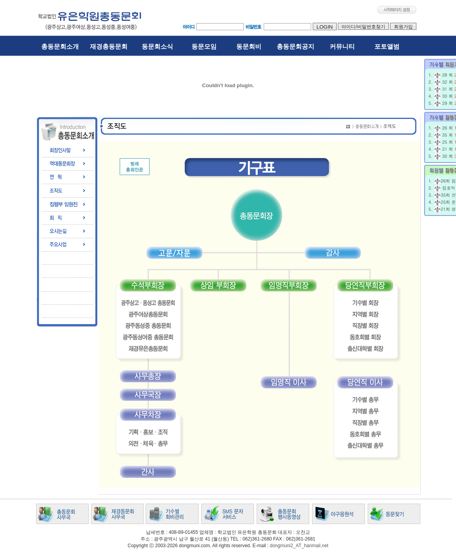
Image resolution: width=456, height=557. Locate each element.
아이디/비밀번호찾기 (363, 26)
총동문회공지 (295, 46)
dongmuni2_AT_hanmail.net (299, 545)
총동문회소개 (60, 46)
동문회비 (248, 46)
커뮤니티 (342, 46)
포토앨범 (386, 46)
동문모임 (204, 46)
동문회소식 (157, 46)
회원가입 (403, 26)
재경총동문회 (109, 46)
